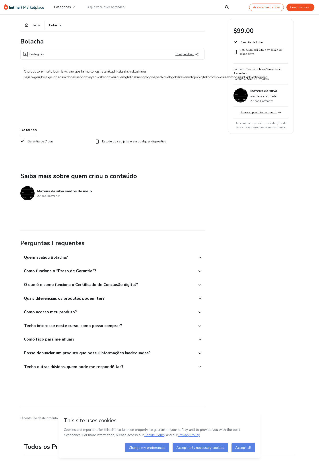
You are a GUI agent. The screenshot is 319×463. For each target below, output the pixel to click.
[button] (107, 258)
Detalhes (29, 130)
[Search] (227, 7)
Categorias (64, 7)
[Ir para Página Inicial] (25, 7)
